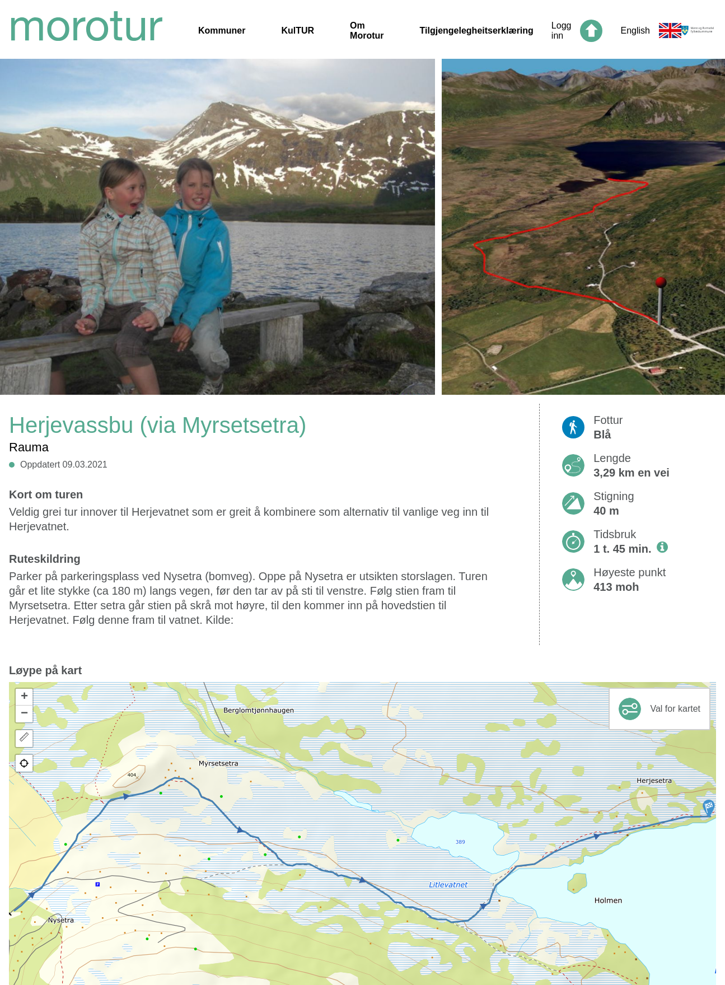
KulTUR (297, 30)
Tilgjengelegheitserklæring (477, 30)
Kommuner (221, 30)
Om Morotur (366, 30)
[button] (708, 809)
